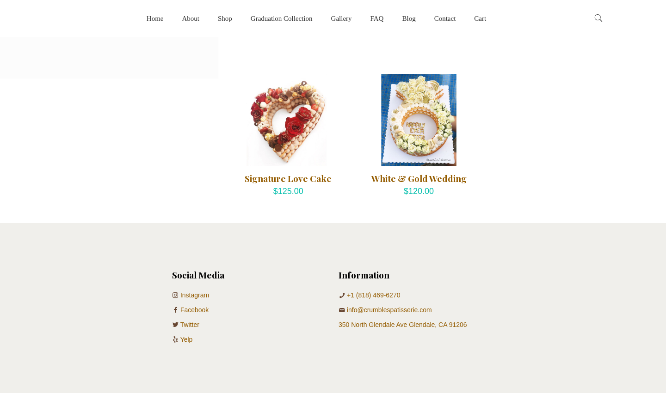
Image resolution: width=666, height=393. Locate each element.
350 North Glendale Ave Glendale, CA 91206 (403, 324)
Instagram (194, 295)
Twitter (189, 324)
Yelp (186, 339)
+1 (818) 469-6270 (374, 295)
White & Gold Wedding (419, 178)
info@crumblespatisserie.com (389, 310)
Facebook (194, 310)
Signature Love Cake (288, 178)
